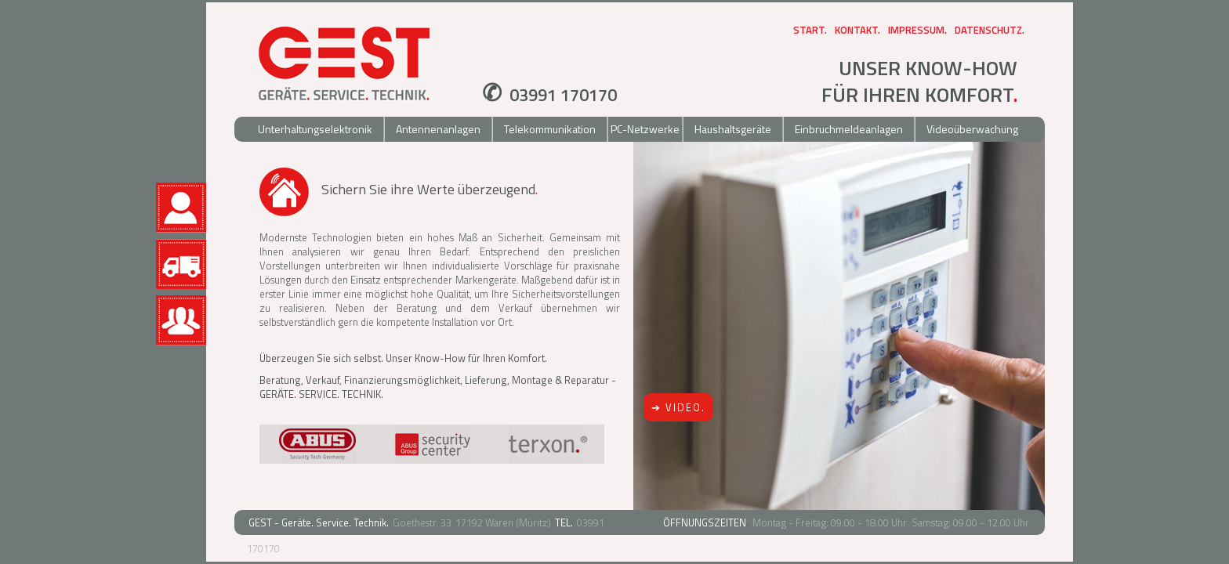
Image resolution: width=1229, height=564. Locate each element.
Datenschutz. (989, 30)
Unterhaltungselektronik (315, 129)
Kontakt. (857, 30)
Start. (810, 30)
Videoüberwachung (972, 129)
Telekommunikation (550, 129)
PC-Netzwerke (645, 129)
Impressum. (917, 30)
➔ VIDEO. (678, 407)
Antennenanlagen (438, 129)
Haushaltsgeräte (732, 129)
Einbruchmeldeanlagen (849, 129)
